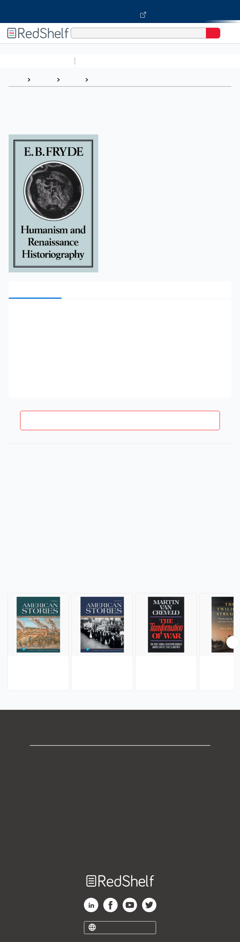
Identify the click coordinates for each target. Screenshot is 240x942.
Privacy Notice (120, 788)
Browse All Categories (37, 61)
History (72, 79)
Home (16, 79)
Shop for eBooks (120, 757)
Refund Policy (120, 820)
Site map (120, 852)
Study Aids (96, 61)
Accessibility (120, 836)
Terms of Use (120, 804)
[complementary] (120, 629)
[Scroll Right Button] (232, 642)
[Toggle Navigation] (227, 33)
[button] (119, 315)
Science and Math (140, 61)
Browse (43, 79)
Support (120, 772)
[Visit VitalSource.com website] (120, 11)
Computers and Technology (205, 61)
